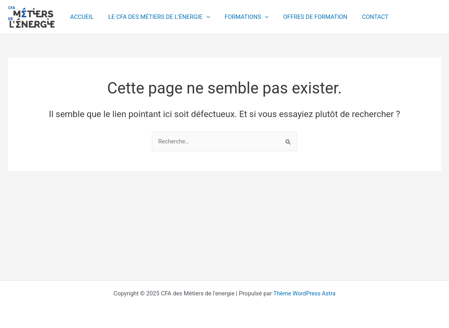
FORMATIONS (239, 17)
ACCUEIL (80, 16)
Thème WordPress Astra (304, 293)
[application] (201, 17)
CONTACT (362, 16)
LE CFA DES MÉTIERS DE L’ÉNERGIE (155, 17)
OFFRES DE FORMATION (305, 16)
